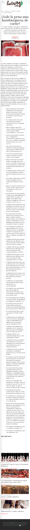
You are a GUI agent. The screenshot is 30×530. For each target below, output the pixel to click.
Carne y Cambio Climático (10, 497)
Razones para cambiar (15, 11)
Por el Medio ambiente (7, 12)
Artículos (7, 11)
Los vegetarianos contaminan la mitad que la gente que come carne (14, 481)
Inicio (2, 11)
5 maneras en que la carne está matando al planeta (15, 465)
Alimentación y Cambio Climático (12, 511)
